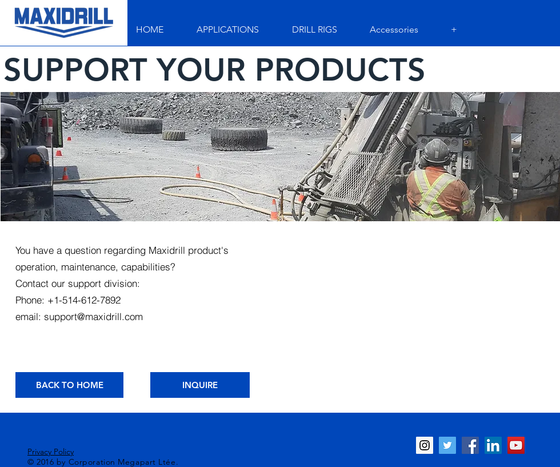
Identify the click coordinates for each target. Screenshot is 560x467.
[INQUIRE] (200, 385)
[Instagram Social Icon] (424, 445)
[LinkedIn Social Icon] (493, 445)
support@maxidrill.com (93, 316)
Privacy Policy (50, 451)
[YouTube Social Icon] (516, 445)
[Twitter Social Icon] (447, 445)
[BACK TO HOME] (69, 385)
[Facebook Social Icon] (470, 445)
